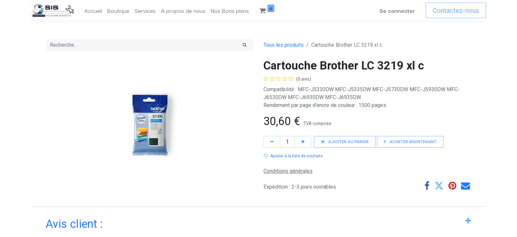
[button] (345, 141)
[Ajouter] (302, 141)
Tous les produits (283, 45)
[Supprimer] (271, 141)
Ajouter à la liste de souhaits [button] (293, 156)
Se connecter (397, 10)
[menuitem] (93, 10)
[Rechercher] (245, 45)
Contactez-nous (456, 10)
